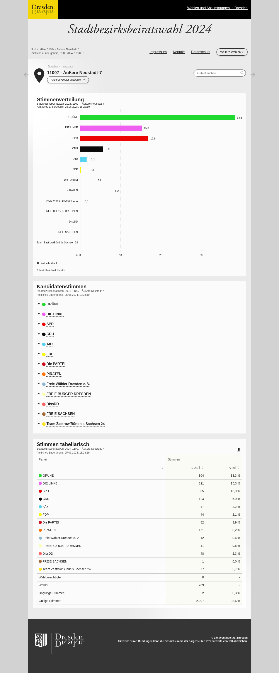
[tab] (139, 304)
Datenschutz (200, 52)
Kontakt (179, 52)
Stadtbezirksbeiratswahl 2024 (139, 29)
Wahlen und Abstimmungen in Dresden (217, 8)
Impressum (158, 52)
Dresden (53, 66)
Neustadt (68, 66)
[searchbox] (220, 73)
